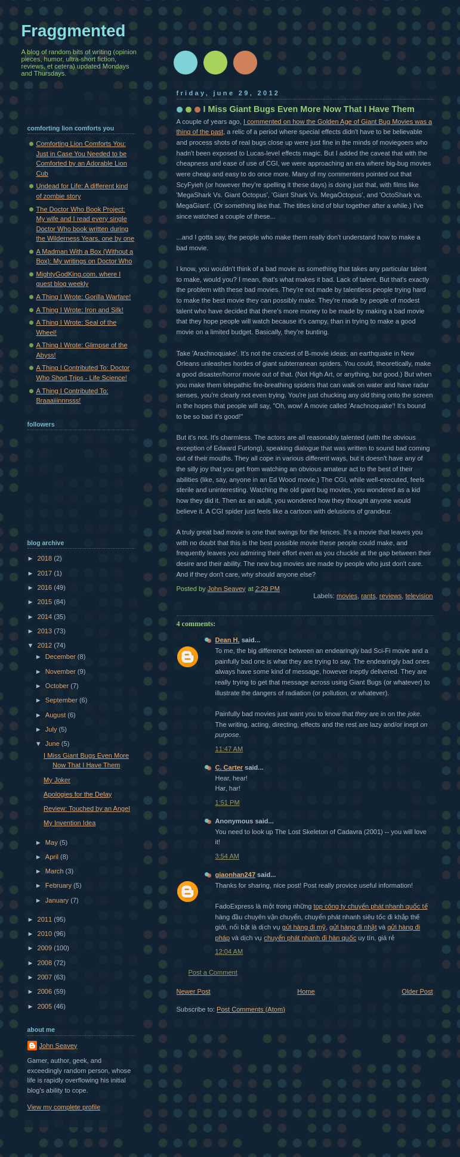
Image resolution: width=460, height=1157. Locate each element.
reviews (390, 595)
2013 (46, 631)
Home (305, 991)
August (56, 715)
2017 (46, 573)
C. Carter (229, 767)
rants (368, 595)
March (55, 871)
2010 (46, 933)
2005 (46, 1006)
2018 (46, 558)
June (53, 743)
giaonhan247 (235, 874)
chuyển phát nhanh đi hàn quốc (310, 937)
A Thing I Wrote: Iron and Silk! (80, 309)
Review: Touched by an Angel (87, 808)
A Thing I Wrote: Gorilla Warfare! (83, 296)
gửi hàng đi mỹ (304, 927)
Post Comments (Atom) (251, 1009)
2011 (46, 919)
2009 (46, 947)
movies (346, 595)
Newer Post (194, 991)
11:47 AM (229, 748)
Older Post (417, 991)
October (57, 685)
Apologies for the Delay (78, 794)
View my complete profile (64, 1107)
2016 (46, 587)
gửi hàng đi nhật (352, 927)
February (59, 885)
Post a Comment (213, 972)
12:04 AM (229, 951)
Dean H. (227, 639)
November (61, 671)
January (57, 900)
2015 (46, 601)
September (62, 700)
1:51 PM (227, 802)
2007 (46, 977)
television (419, 595)
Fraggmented (73, 30)
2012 (46, 645)
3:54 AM (227, 856)
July (52, 729)
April (52, 856)
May (52, 842)
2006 (46, 991)
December (61, 656)
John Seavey (58, 1045)
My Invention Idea (69, 822)
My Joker (57, 779)
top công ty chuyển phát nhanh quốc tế (371, 906)
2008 (46, 962)
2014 (46, 616)
